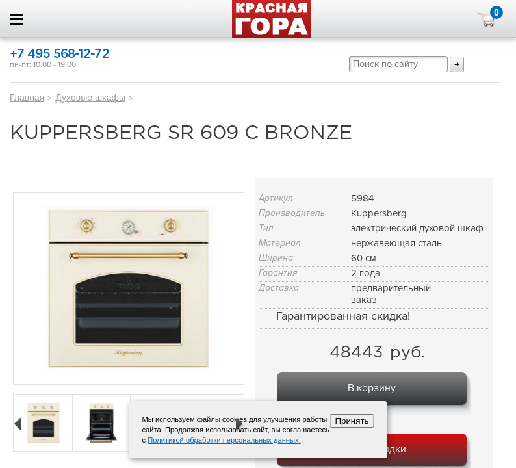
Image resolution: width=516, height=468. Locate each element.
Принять (351, 421)
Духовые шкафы (90, 97)
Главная (27, 97)
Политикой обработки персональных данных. (224, 440)
